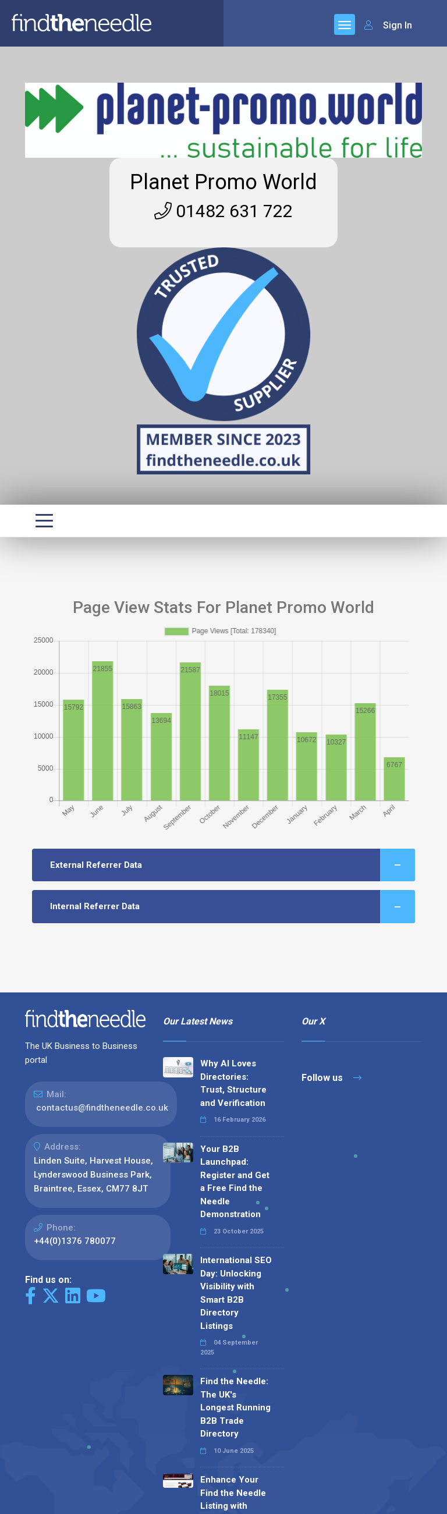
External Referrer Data (233, 865)
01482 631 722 (223, 211)
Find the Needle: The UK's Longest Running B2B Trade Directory (235, 1407)
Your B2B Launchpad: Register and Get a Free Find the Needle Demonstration (234, 1182)
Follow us (331, 1077)
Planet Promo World (223, 182)
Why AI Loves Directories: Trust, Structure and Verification (233, 1083)
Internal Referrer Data (233, 906)
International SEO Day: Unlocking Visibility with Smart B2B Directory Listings (236, 1293)
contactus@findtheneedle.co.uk (102, 1107)
